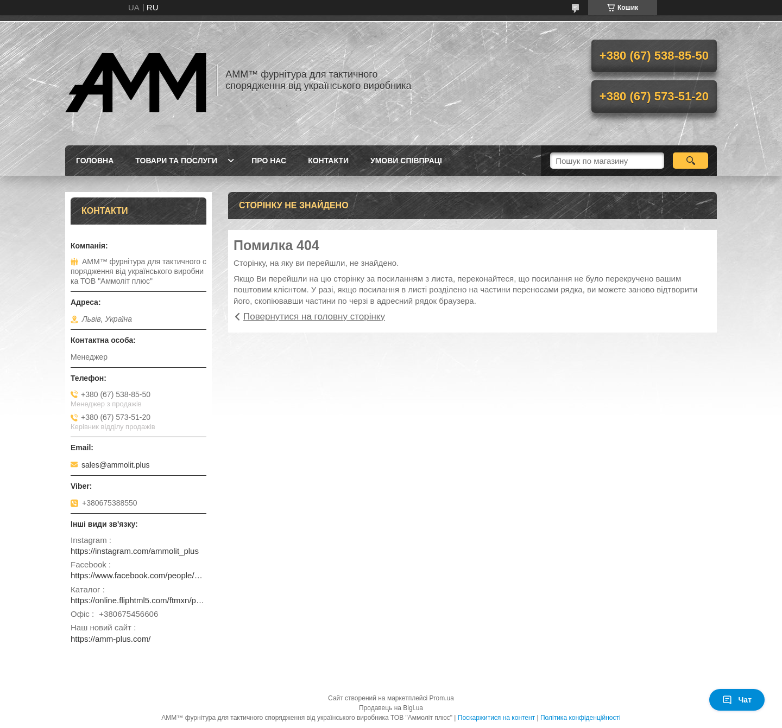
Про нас (268, 160)
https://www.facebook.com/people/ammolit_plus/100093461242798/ (138, 575)
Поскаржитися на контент (496, 717)
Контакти (328, 160)
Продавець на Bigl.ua (391, 708)
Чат (737, 700)
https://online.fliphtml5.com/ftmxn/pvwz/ (138, 600)
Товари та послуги (176, 160)
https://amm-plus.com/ (111, 638)
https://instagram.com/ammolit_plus (135, 550)
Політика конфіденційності (580, 717)
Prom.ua (442, 698)
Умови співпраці (406, 160)
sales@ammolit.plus (115, 465)
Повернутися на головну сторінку (314, 316)
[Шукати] (690, 160)
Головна (94, 160)
